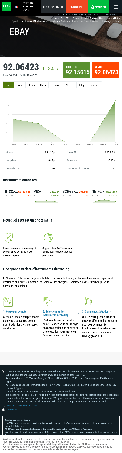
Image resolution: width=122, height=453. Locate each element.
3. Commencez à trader (95, 311)
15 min (19, 85)
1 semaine (94, 85)
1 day (81, 85)
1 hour (43, 85)
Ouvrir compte (77, 7)
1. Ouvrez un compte (14, 311)
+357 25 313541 (30, 405)
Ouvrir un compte (53, 7)
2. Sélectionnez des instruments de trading (55, 313)
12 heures (69, 85)
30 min (31, 85)
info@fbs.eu (12, 409)
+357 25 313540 (14, 405)
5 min (8, 85)
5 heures (55, 85)
